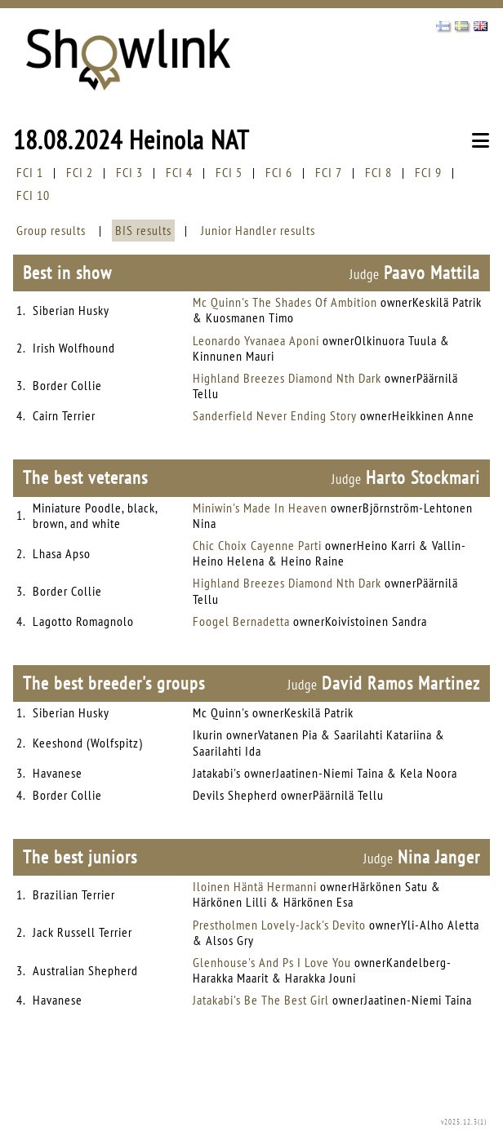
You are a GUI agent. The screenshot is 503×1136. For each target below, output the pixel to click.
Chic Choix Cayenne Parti (257, 545)
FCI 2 (79, 172)
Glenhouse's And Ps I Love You (272, 962)
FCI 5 (229, 172)
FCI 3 (129, 172)
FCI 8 (378, 172)
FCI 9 (428, 172)
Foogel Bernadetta (241, 621)
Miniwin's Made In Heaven (260, 507)
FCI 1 (29, 172)
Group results (51, 230)
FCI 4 (179, 172)
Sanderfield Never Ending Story (275, 415)
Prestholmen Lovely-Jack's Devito (279, 924)
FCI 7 (328, 172)
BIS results (143, 230)
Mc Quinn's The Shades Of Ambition (285, 302)
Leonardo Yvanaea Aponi (256, 340)
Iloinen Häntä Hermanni (255, 886)
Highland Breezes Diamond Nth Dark (287, 378)
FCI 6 (278, 172)
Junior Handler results (258, 230)
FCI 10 (33, 195)
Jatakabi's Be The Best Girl (261, 1000)
